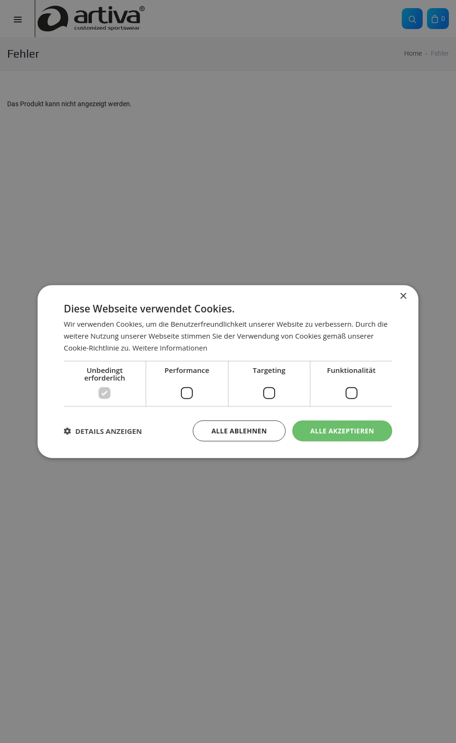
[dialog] (228, 371)
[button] (103, 430)
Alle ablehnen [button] (238, 430)
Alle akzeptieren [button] (341, 430)
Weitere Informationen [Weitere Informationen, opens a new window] (170, 347)
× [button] (402, 296)
